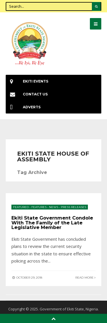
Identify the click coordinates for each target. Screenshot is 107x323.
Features (39, 207)
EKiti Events (27, 81)
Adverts (23, 107)
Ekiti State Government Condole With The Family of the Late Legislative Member (52, 222)
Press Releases (73, 207)
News (53, 207)
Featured (21, 207)
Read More (85, 277)
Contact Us (27, 94)
